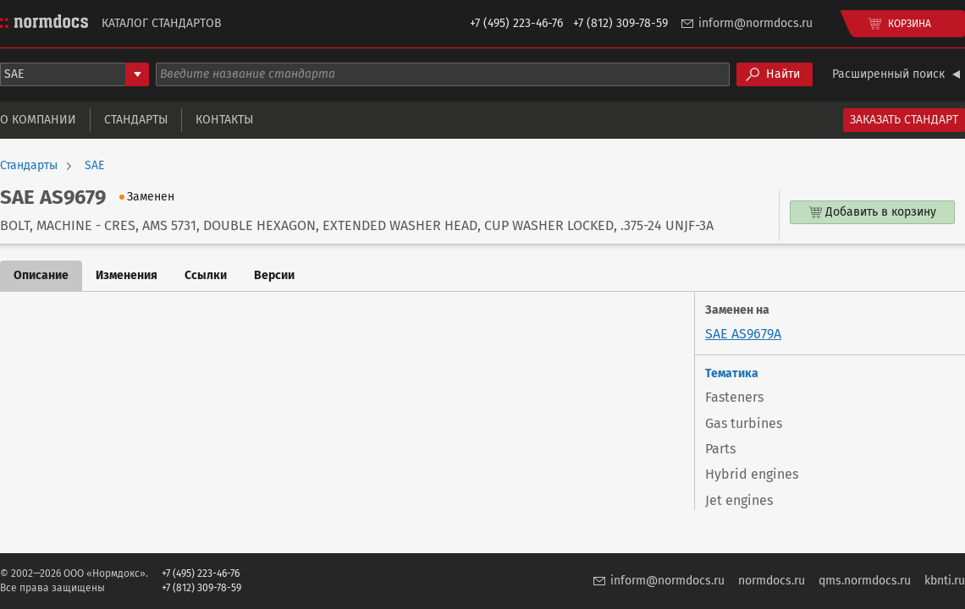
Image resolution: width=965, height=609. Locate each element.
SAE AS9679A (743, 334)
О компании (38, 119)
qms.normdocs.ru (865, 580)
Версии (274, 275)
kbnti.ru (944, 580)
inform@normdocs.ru (755, 23)
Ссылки (206, 275)
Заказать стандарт (904, 119)
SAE (94, 166)
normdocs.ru (771, 580)
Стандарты (136, 119)
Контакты (224, 119)
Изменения (126, 275)
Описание (41, 275)
